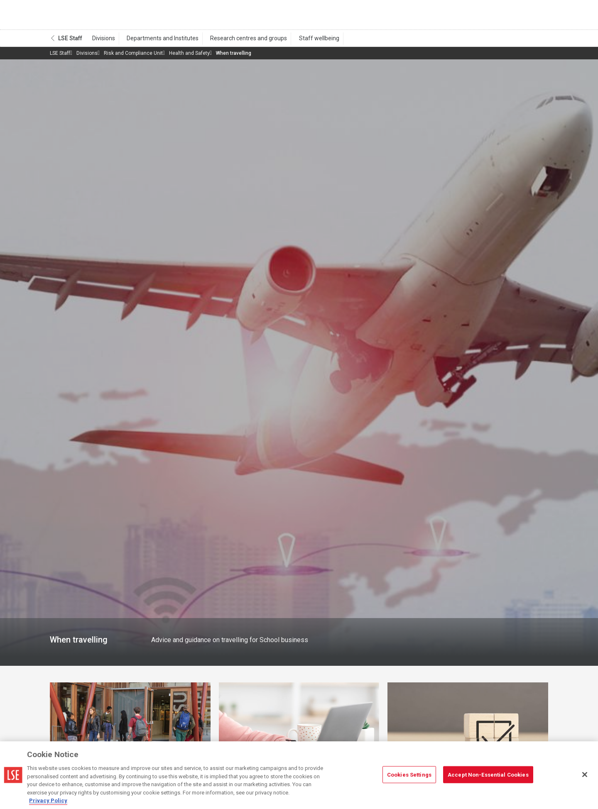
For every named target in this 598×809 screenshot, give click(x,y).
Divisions (102, 42)
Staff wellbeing (306, 42)
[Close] (585, 774)
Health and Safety (189, 57)
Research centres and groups (239, 42)
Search (491, 16)
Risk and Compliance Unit (133, 57)
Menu (536, 16)
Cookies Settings (409, 774)
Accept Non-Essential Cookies (488, 774)
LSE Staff (70, 42)
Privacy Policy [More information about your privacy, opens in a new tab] (48, 800)
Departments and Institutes (157, 42)
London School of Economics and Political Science (85, 16)
